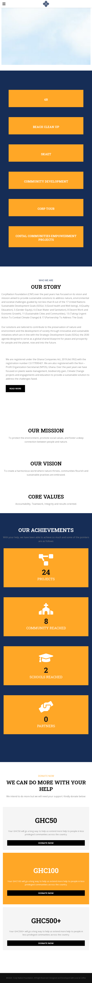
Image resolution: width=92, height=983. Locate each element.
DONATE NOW (46, 842)
